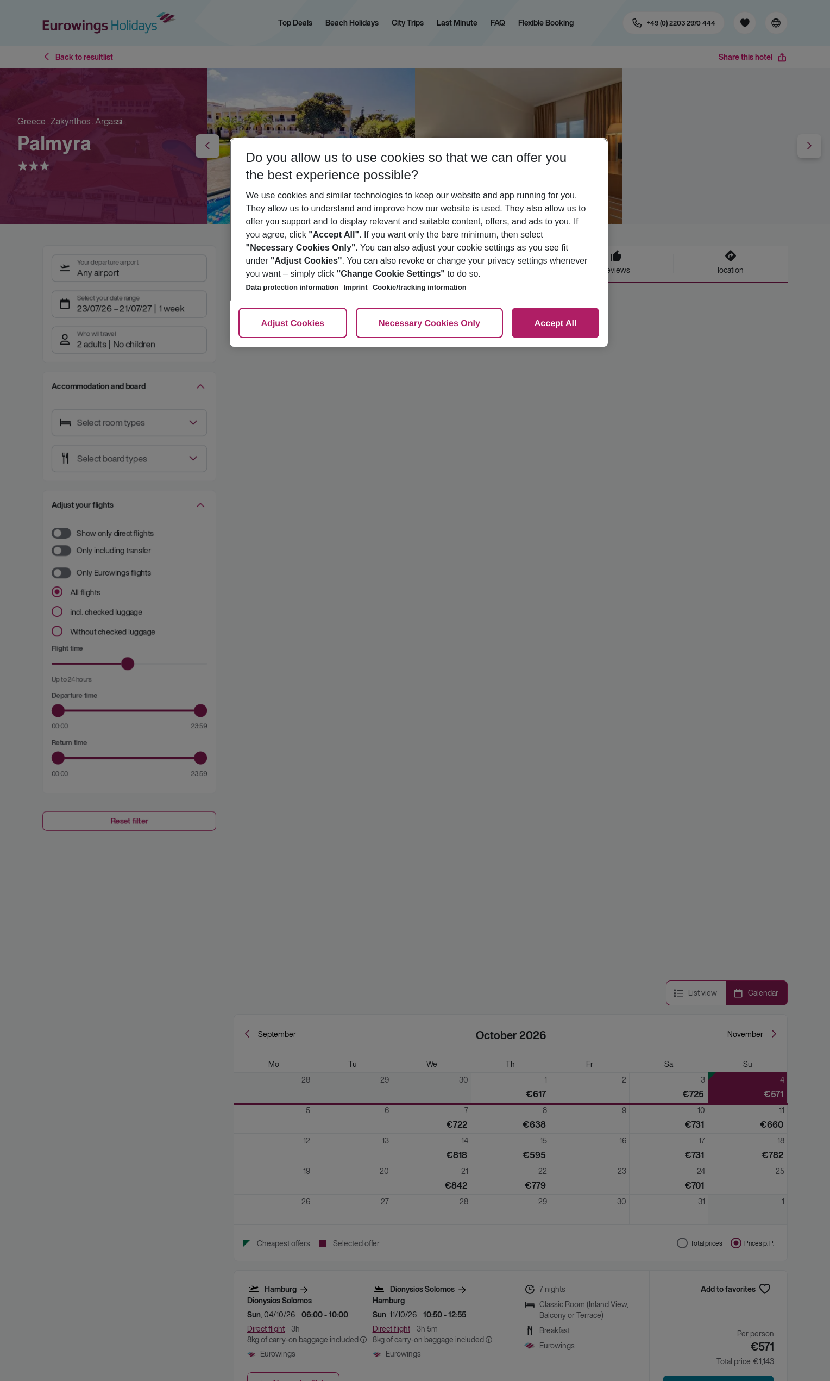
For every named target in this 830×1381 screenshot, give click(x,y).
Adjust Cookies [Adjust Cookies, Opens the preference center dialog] (292, 323)
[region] (419, 242)
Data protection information (292, 287)
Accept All (556, 323)
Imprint (355, 287)
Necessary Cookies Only (429, 323)
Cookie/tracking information (420, 287)
